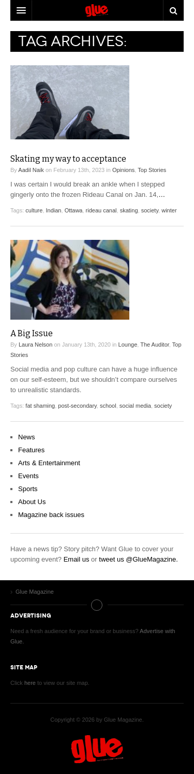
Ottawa (74, 210)
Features (31, 450)
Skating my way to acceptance (68, 159)
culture (33, 210)
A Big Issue (31, 333)
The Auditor (154, 344)
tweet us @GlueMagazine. (138, 559)
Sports (28, 489)
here (30, 683)
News (26, 437)
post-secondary (77, 406)
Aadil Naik (31, 170)
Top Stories (152, 170)
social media (135, 406)
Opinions (123, 170)
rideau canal (101, 210)
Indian (54, 210)
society (149, 210)
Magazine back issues (51, 515)
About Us (32, 502)
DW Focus (97, 10)
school (108, 406)
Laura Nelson (35, 344)
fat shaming (40, 406)
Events (28, 476)
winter (168, 210)
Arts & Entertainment (49, 463)
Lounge (128, 344)
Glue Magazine (97, 749)
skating (129, 210)
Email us (76, 559)
